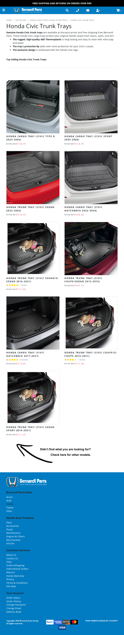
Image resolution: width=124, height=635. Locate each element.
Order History (13, 601)
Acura (9, 496)
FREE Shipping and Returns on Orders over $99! (62, 3)
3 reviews (23, 359)
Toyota (9, 507)
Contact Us (12, 558)
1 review (23, 285)
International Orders (17, 568)
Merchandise (13, 540)
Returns (10, 572)
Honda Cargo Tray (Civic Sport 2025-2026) (88, 138)
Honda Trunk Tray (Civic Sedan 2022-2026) (30, 209)
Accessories (12, 525)
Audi (8, 500)
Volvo (9, 511)
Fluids (9, 529)
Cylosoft (113, 620)
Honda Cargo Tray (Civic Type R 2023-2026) (30, 138)
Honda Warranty (15, 575)
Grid (108, 74)
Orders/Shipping (15, 565)
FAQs (9, 561)
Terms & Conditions (17, 582)
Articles (10, 543)
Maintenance (13, 532)
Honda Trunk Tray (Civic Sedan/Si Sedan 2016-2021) (32, 280)
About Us (11, 554)
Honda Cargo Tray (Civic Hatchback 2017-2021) (25, 354)
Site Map (11, 586)
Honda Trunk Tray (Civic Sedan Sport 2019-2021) (30, 429)
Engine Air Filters (15, 536)
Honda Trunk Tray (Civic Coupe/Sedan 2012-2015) (83, 280)
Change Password (16, 604)
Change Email (13, 608)
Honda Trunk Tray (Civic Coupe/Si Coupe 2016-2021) (90, 354)
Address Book (13, 611)
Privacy (10, 579)
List (115, 74)
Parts (9, 522)
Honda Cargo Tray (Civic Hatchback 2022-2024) (83, 209)
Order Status (13, 597)
